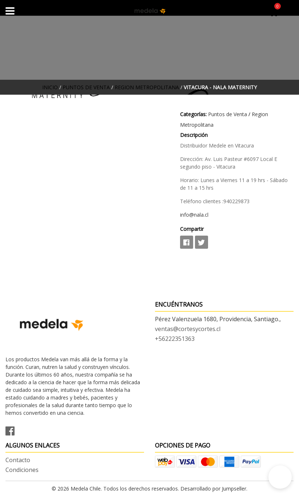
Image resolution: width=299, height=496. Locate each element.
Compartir (192, 228)
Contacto (17, 460)
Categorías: (193, 114)
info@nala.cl (194, 214)
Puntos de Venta (86, 87)
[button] (280, 477)
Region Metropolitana (147, 87)
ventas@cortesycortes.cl (187, 329)
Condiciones (22, 470)
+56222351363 (175, 339)
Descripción (194, 134)
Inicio (50, 87)
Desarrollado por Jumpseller (213, 488)
